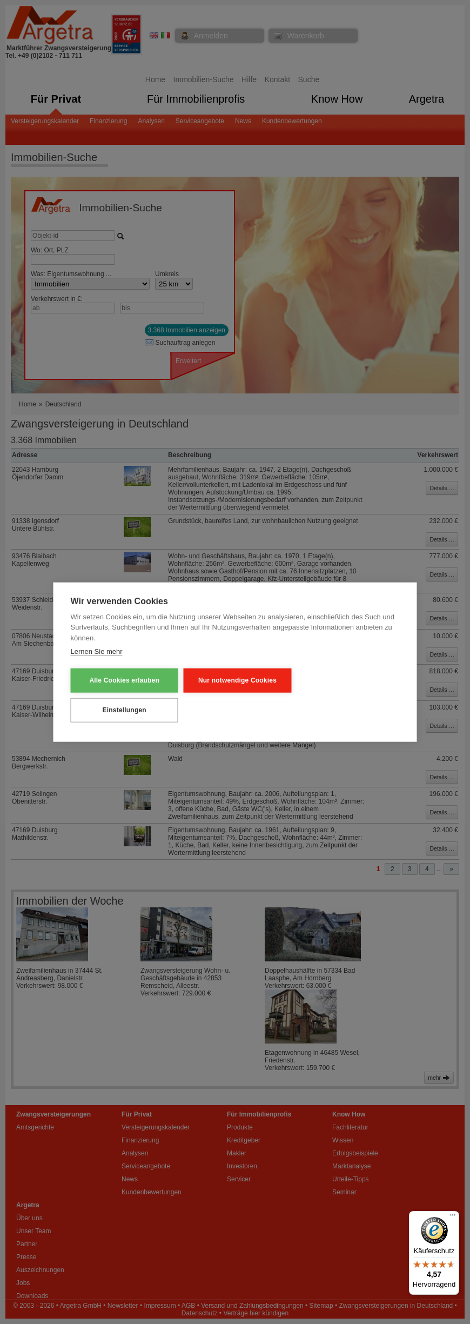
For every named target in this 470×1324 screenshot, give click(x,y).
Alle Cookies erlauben (124, 680)
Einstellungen (123, 710)
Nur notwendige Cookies (235, 680)
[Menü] (452, 1217)
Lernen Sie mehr (97, 651)
